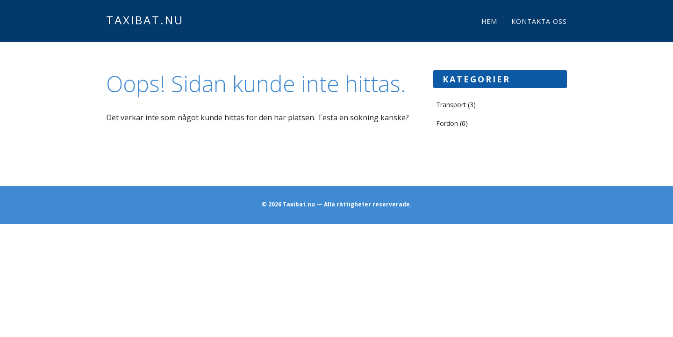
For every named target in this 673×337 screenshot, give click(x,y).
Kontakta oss (539, 21)
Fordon (447, 123)
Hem (489, 21)
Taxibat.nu (145, 20)
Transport (451, 104)
